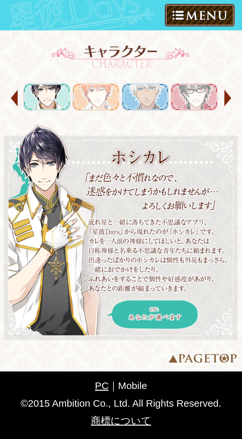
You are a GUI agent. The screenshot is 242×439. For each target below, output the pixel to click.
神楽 (194, 97)
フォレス (145, 97)
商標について (121, 420)
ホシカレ (47, 97)
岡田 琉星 (96, 97)
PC (102, 385)
